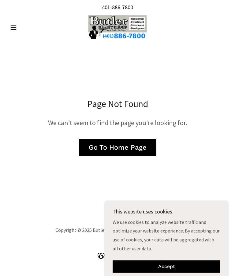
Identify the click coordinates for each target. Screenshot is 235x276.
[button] (23, 27)
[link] (117, 27)
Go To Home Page (118, 147)
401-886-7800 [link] (117, 7)
